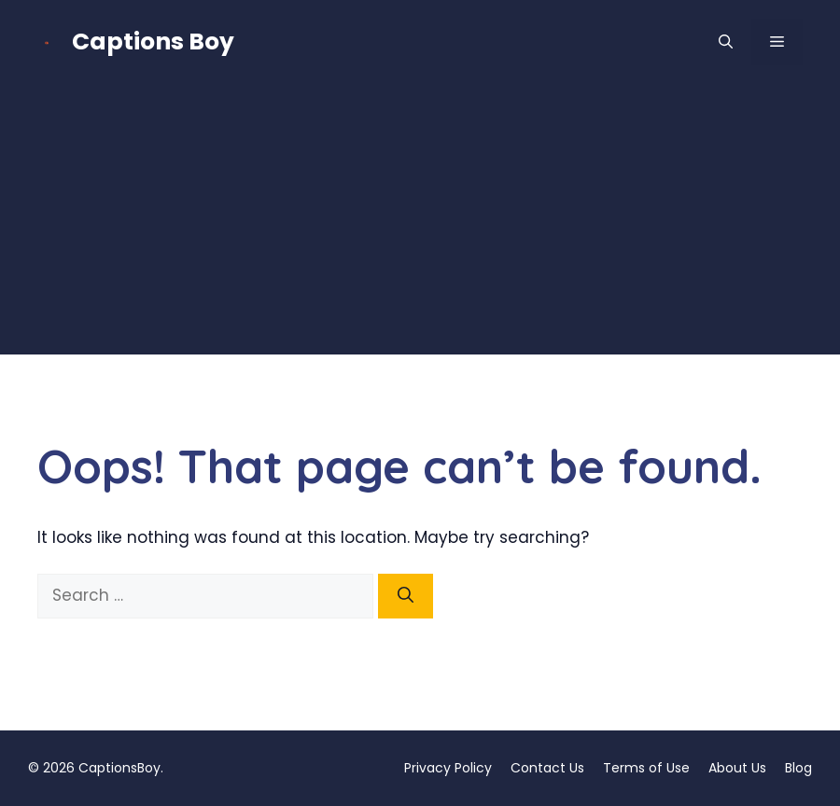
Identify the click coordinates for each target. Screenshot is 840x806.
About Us (737, 767)
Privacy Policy (448, 767)
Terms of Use (646, 767)
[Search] (405, 596)
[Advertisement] (420, 223)
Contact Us (547, 767)
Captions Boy (153, 41)
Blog (798, 767)
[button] (725, 42)
